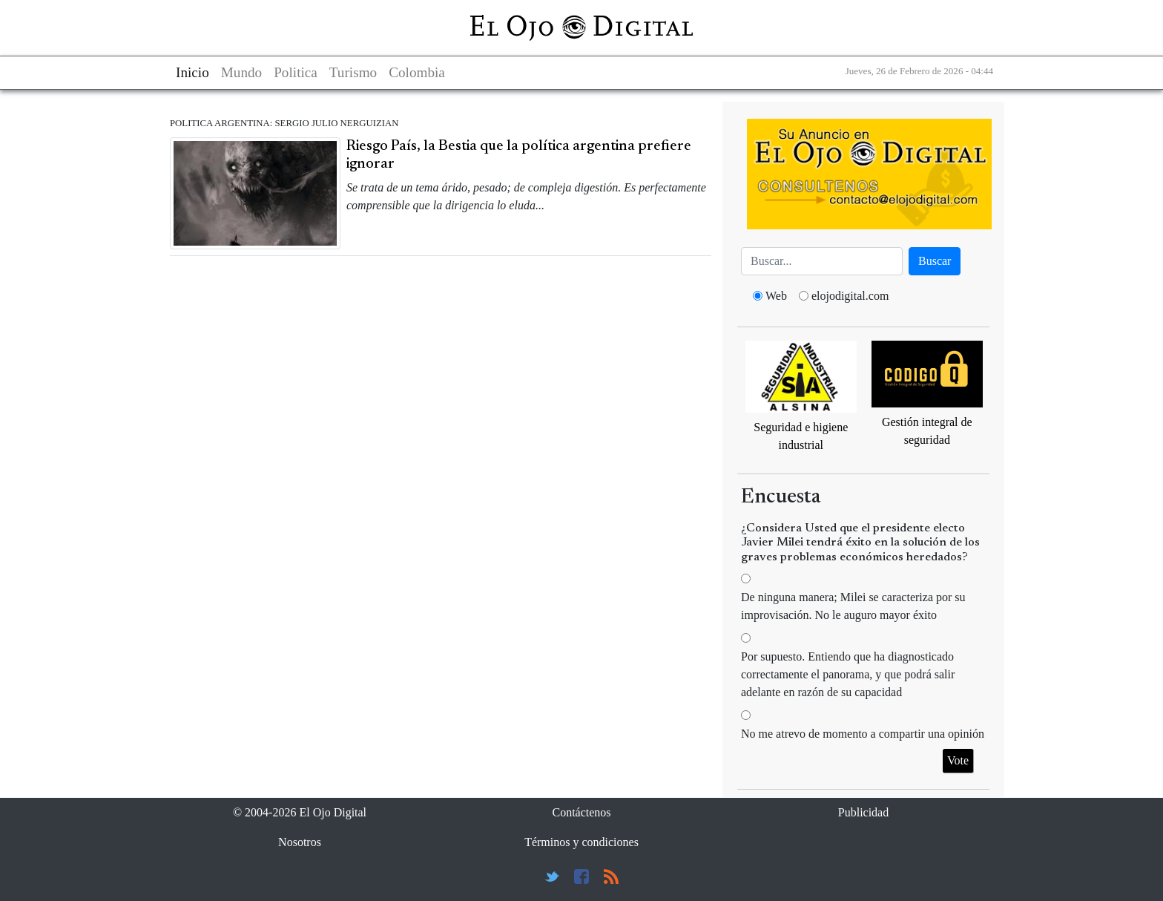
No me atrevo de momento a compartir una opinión (862, 733)
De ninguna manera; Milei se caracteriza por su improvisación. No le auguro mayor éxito (853, 606)
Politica (295, 72)
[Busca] (822, 261)
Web (776, 295)
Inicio (192, 72)
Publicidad (863, 812)
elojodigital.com (850, 295)
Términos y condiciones (581, 842)
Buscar (934, 261)
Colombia (417, 72)
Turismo (353, 72)
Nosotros (299, 842)
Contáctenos (581, 812)
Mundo (241, 72)
